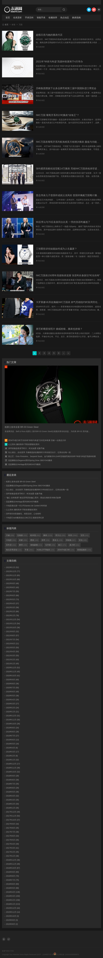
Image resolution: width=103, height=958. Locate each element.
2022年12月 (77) (13, 571)
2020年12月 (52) (13, 667)
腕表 (47, 535)
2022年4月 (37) (12, 603)
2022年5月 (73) (12, 599)
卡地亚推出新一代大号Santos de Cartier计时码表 (26, 506)
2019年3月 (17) (12, 752)
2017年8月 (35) (12, 828)
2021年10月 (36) (13, 627)
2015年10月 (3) (12, 916)
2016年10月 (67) (13, 868)
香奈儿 (57, 540)
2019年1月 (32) (12, 760)
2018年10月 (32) (13, 772)
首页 (8, 17)
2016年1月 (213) (13, 904)
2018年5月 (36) (12, 792)
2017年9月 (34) (12, 824)
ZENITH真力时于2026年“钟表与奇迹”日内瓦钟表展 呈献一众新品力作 (37, 440)
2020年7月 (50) (12, 688)
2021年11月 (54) (13, 623)
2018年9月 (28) (12, 776)
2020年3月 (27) (12, 704)
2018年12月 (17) (13, 764)
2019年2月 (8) (12, 756)
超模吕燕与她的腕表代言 (49, 35)
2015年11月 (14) (13, 912)
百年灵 (11, 545)
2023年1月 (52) (12, 567)
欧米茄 (35, 535)
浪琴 (45, 540)
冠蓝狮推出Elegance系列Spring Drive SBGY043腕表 (30, 460)
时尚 (72, 535)
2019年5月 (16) (12, 744)
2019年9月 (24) (12, 728)
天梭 (10, 535)
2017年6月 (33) (12, 836)
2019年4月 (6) (12, 748)
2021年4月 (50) (12, 651)
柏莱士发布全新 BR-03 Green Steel (21, 482)
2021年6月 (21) (12, 643)
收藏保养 (53, 17)
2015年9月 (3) (12, 920)
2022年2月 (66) (12, 611)
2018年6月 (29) (12, 788)
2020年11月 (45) (13, 672)
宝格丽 (22, 535)
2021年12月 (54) (13, 619)
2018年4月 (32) (12, 796)
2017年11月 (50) (13, 816)
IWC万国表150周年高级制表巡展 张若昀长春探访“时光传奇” (68, 275)
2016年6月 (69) (12, 884)
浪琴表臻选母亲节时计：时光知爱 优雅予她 (26, 448)
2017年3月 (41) (12, 848)
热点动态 (64, 17)
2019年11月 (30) (13, 720)
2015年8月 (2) (12, 924)
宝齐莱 (50, 545)
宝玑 (85, 535)
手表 (29, 550)
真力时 (74, 545)
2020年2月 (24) (12, 708)
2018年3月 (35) (12, 800)
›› (68, 353)
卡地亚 (11, 540)
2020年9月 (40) (12, 680)
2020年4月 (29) (12, 700)
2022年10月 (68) (13, 579)
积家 (23, 540)
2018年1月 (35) (12, 808)
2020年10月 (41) (13, 676)
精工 (62, 545)
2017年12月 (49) (13, 812)
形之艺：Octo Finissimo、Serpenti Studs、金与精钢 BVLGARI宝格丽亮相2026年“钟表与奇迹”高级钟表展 (52, 456)
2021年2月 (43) (12, 659)
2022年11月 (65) (13, 575)
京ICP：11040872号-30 (45, 954)
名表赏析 (17, 17)
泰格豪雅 (36, 545)
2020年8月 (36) (12, 684)
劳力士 (60, 535)
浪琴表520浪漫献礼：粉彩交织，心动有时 (23, 514)
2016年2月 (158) (13, 900)
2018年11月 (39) (13, 768)
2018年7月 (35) (12, 784)
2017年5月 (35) (12, 840)
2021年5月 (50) (12, 647)
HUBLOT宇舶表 (45, 550)
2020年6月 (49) (12, 692)
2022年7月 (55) (12, 591)
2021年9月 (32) (12, 631)
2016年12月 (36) (13, 860)
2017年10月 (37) (13, 820)
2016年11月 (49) (13, 864)
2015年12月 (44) (13, 908)
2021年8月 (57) (12, 635)
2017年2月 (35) (12, 852)
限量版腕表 (84, 550)
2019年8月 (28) (12, 732)
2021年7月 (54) (12, 639)
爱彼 (34, 540)
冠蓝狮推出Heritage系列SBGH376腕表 (24, 464)
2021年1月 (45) (12, 663)
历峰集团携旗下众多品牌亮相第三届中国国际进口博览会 (66, 88)
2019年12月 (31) (13, 716)
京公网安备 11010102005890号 (66, 953)
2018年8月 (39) (12, 780)
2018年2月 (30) (12, 804)
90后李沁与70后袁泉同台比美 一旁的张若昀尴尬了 (63, 222)
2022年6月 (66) (12, 595)
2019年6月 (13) (12, 740)
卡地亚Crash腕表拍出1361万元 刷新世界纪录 (25, 518)
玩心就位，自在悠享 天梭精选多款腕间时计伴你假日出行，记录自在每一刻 (39, 452)
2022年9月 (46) (12, 583)
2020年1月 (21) (12, 712)
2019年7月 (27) (12, 736)
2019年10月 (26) (13, 724)
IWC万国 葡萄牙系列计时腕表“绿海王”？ (57, 115)
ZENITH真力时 (66, 550)
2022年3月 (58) (12, 607)
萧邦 (23, 545)
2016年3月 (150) (13, 896)
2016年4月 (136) (13, 892)
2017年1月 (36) (12, 856)
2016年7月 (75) (12, 880)
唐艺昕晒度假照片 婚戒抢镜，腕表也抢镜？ (59, 329)
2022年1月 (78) (12, 615)
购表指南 (76, 17)
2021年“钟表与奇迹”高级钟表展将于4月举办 (59, 61)
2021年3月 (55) (12, 655)
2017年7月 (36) (12, 832)
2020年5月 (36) (12, 696)
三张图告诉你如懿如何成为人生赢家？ (56, 248)
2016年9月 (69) (12, 872)
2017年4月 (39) (12, 844)
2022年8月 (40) (12, 587)
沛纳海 (71, 540)
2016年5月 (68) (12, 888)
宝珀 (83, 540)
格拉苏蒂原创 (13, 550)
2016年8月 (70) (12, 876)
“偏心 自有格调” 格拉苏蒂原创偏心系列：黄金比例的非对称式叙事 (33, 498)
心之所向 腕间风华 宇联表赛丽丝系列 (23, 444)
